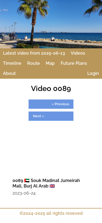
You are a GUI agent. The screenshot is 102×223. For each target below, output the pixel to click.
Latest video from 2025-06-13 (34, 53)
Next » (38, 116)
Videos (78, 53)
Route (33, 63)
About (9, 73)
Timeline (12, 63)
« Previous (60, 104)
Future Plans (74, 63)
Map (50, 63)
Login (93, 73)
